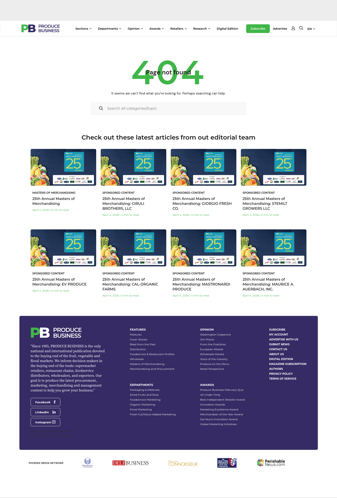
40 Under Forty (210, 394)
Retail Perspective (212, 368)
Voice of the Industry (214, 359)
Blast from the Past (143, 344)
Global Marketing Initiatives (218, 424)
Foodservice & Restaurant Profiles (152, 354)
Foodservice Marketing (145, 399)
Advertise (280, 28)
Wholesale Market (212, 354)
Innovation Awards (212, 404)
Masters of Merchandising (147, 364)
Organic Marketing (142, 404)
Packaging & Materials (145, 389)
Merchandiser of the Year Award (221, 414)
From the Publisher (213, 344)
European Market (211, 349)
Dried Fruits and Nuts (144, 394)
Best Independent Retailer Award (222, 399)
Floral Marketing (141, 409)
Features (135, 334)
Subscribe (258, 28)
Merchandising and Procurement (152, 368)
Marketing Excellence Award (219, 409)
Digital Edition (227, 28)
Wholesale (137, 359)
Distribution (138, 349)
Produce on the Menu (214, 364)
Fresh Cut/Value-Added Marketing (153, 414)
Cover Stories (138, 339)
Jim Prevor (207, 339)
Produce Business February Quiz (222, 389)
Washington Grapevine (215, 334)
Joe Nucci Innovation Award (218, 419)
